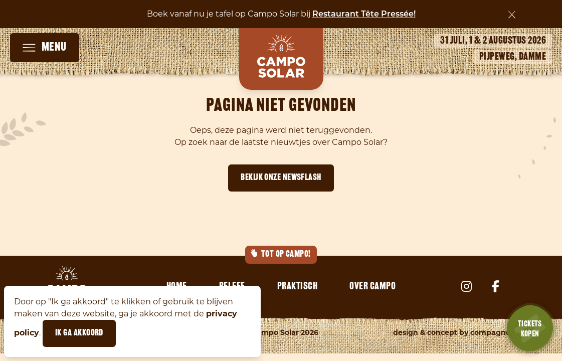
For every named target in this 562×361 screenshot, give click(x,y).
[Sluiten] (511, 15)
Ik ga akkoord (79, 333)
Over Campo (372, 287)
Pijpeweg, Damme (512, 57)
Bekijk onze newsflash (281, 178)
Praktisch (297, 287)
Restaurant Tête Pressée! (364, 15)
